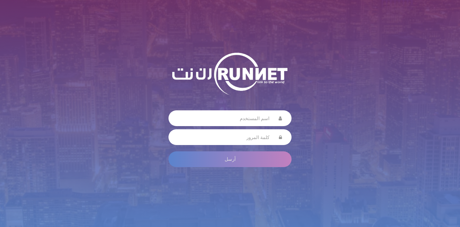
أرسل (230, 159)
